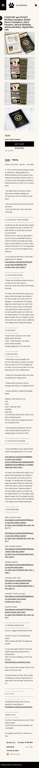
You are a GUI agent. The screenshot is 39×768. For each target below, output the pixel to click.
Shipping (15, 160)
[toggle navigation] (3, 5)
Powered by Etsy (17, 765)
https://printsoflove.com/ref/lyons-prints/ (17, 662)
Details (7, 160)
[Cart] (36, 5)
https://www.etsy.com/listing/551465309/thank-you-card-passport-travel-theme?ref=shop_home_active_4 (19, 599)
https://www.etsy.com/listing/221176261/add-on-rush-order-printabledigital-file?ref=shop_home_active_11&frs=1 (18, 264)
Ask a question (9, 150)
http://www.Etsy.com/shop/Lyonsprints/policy (18, 707)
